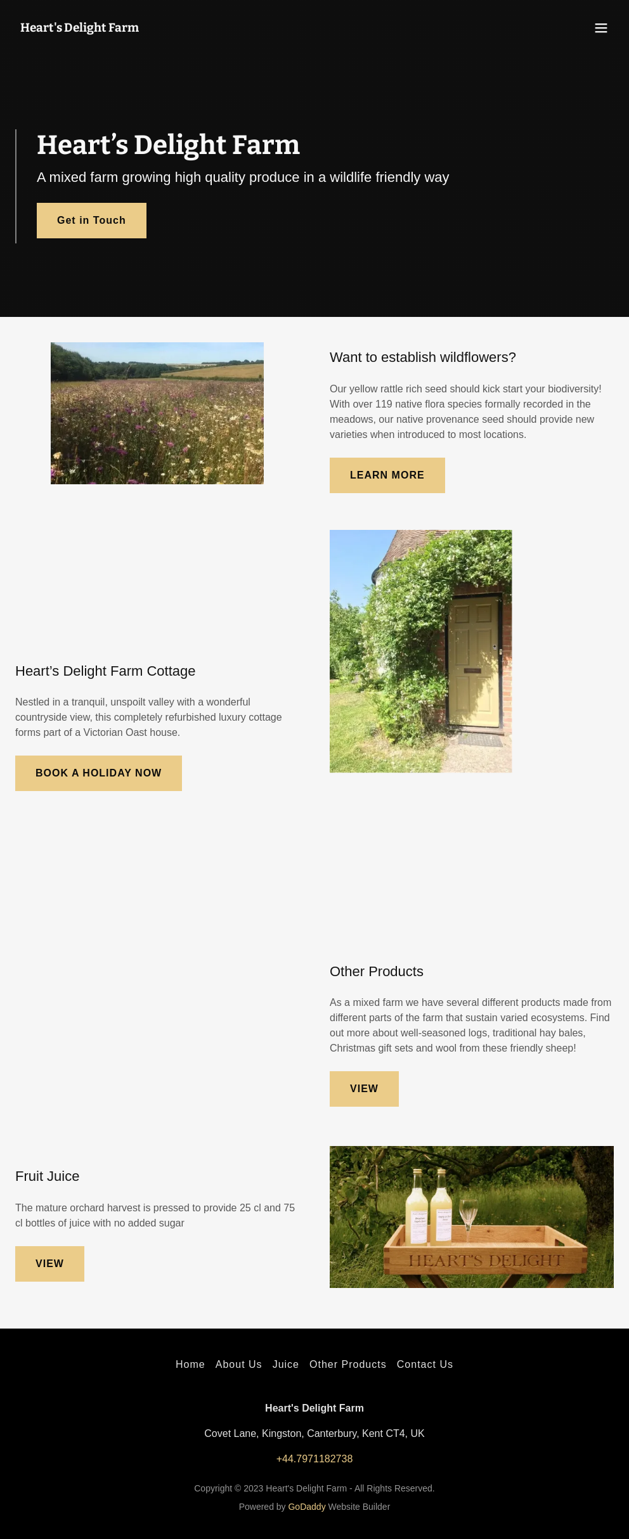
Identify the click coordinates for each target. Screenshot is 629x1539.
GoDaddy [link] (306, 1507)
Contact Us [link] (425, 1364)
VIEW (364, 1088)
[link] (79, 28)
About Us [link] (239, 1364)
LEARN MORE (387, 475)
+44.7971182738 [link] (314, 1458)
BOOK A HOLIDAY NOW (99, 773)
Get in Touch (91, 220)
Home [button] (190, 1364)
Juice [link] (286, 1364)
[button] (601, 28)
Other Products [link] (348, 1364)
